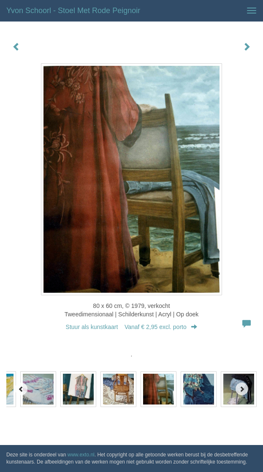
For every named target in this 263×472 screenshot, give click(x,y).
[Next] (242, 389)
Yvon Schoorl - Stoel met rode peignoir (73, 10)
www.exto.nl (81, 455)
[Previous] (21, 389)
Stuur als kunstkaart (132, 327)
